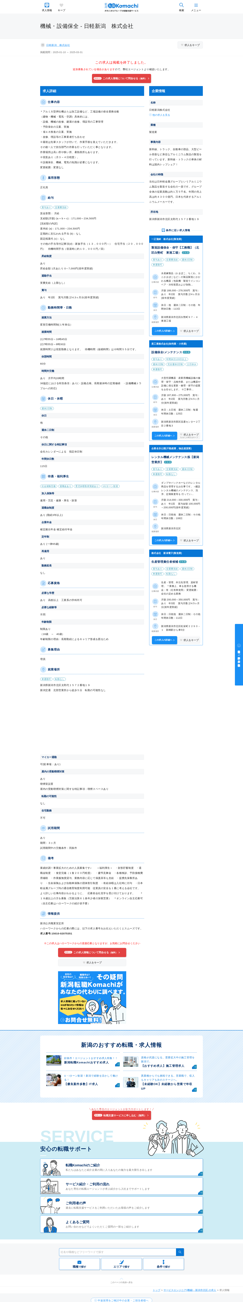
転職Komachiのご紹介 (83, 1165)
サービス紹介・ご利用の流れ (88, 1184)
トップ (156, 1290)
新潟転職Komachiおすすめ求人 (86, 1062)
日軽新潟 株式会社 (58, 45)
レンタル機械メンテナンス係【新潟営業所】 (175, 460)
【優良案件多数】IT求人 (81, 1084)
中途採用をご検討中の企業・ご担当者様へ (239, 657)
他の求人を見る (161, 114)
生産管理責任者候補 (164, 561)
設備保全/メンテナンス (166, 352)
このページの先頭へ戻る (121, 1282)
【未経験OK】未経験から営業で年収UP (166, 1086)
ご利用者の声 (76, 1203)
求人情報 (47, 10)
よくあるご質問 (77, 1222)
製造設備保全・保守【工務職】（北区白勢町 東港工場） (175, 250)
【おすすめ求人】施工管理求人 (162, 1065)
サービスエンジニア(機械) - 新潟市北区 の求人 (190, 1290)
